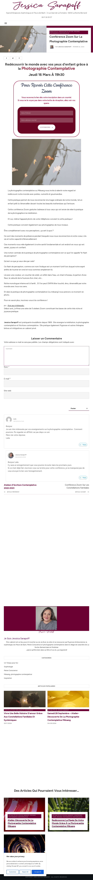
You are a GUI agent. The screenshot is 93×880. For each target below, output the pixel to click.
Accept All (37, 872)
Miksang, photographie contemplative (18, 674)
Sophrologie (8, 667)
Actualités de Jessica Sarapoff (58, 710)
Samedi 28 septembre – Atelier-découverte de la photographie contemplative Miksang (63, 716)
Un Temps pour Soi (11, 663)
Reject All (25, 872)
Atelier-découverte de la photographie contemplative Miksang (22, 823)
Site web (7, 391)
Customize (12, 872)
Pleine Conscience (10, 670)
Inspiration (8, 678)
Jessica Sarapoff (64, 46)
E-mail (7, 379)
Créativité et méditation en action (61, 31)
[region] (25, 864)
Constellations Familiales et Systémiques (18, 710)
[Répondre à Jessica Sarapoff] (83, 477)
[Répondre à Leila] (83, 444)
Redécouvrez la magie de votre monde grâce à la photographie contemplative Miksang (68, 823)
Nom (6, 367)
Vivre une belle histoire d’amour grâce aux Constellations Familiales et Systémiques (23, 716)
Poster (73, 408)
